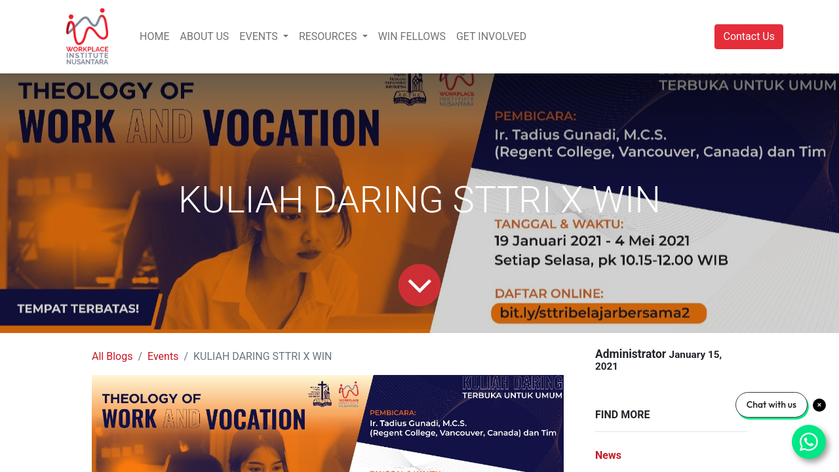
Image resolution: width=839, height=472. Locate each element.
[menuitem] (154, 37)
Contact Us (749, 36)
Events (162, 356)
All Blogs (112, 356)
